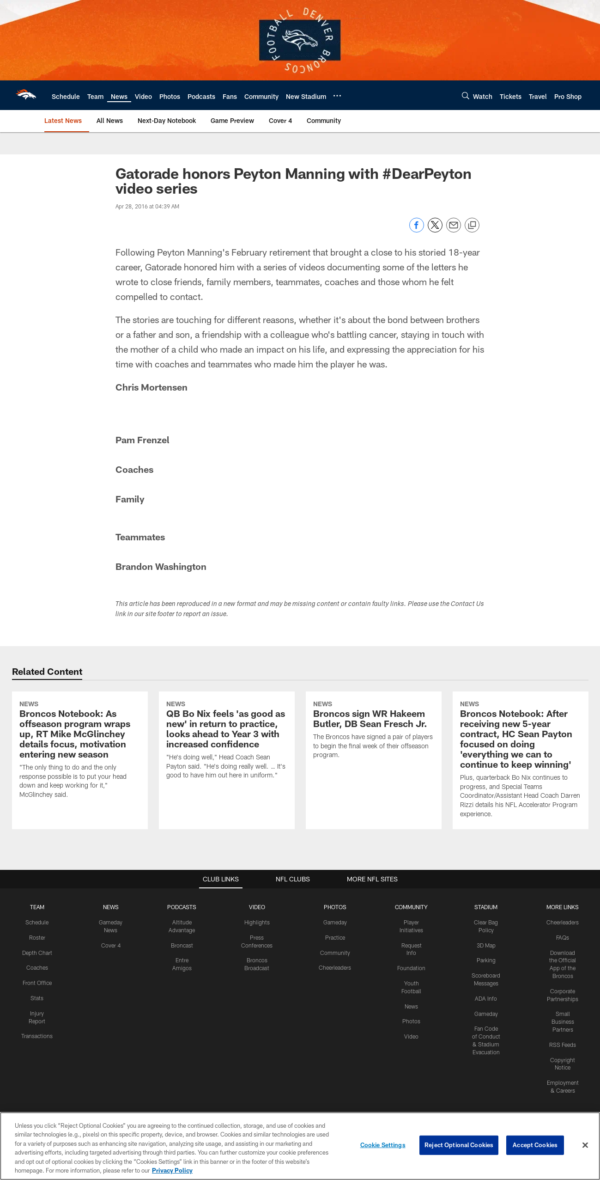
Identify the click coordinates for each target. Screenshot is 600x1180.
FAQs (562, 937)
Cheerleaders (335, 967)
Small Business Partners (563, 1021)
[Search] (465, 95)
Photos (411, 1021)
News (411, 1006)
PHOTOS (335, 907)
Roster (37, 937)
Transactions (37, 1036)
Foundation (411, 968)
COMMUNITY (411, 907)
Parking (486, 960)
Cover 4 (111, 945)
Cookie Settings (383, 1145)
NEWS (111, 907)
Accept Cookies (535, 1145)
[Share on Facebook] (416, 230)
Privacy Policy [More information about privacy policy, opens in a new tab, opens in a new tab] (172, 1170)
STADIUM (485, 907)
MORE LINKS (562, 907)
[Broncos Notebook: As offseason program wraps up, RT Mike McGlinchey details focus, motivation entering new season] (80, 750)
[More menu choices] (337, 95)
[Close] (585, 1145)
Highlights (257, 922)
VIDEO (257, 907)
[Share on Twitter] (435, 230)
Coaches (37, 967)
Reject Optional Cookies (458, 1145)
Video (411, 1036)
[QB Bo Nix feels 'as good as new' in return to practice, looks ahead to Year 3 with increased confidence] (227, 741)
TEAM (37, 907)
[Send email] (453, 230)
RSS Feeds (562, 1044)
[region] (300, 1146)
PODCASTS (181, 907)
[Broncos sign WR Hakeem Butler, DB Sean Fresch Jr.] (374, 730)
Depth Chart (37, 952)
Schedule (36, 922)
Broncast (182, 945)
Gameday (335, 922)
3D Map (486, 945)
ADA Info (486, 998)
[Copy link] (472, 225)
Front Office (37, 982)
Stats (36, 998)
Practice (335, 937)
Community (335, 952)
